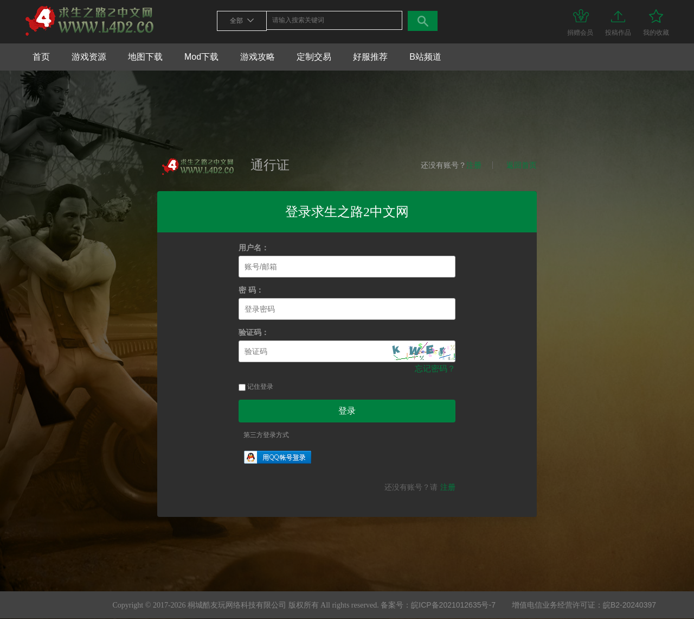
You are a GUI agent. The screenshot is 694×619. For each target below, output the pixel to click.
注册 (473, 165)
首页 (41, 56)
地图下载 (145, 56)
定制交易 (314, 56)
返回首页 (521, 165)
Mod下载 (201, 56)
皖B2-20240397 (629, 605)
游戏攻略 (257, 56)
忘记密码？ (435, 368)
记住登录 (256, 386)
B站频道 (425, 56)
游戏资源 (89, 56)
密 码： (251, 290)
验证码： (254, 333)
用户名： (254, 248)
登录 (347, 410)
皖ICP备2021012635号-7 (453, 605)
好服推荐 (370, 56)
